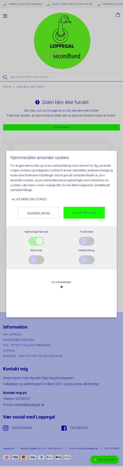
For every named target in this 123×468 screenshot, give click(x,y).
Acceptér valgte (38, 212)
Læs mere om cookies (29, 199)
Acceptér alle (84, 212)
